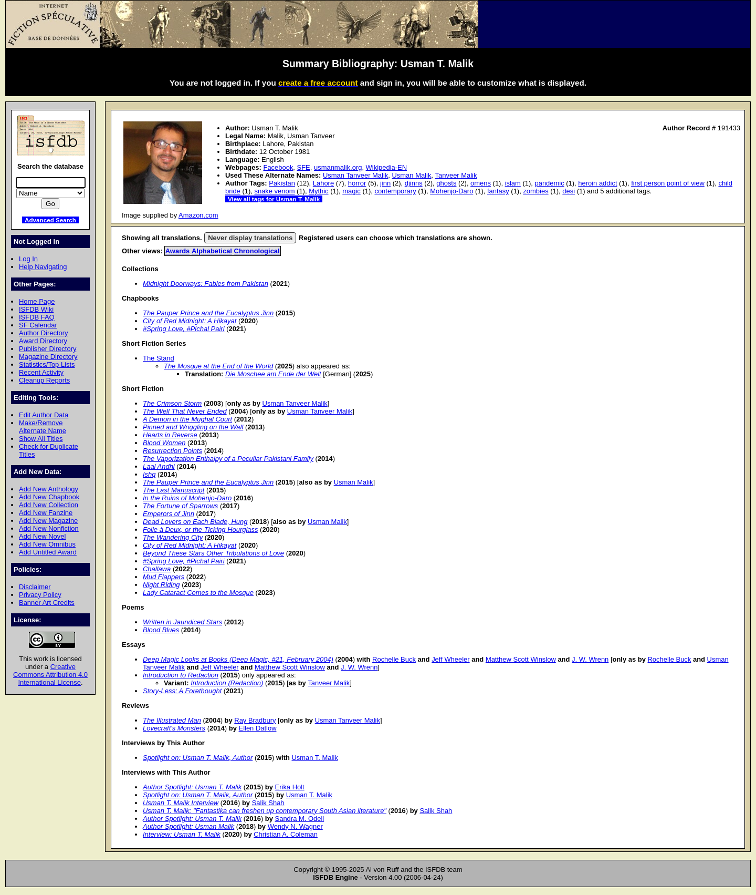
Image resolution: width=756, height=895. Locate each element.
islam (513, 183)
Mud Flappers (163, 577)
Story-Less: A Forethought (182, 691)
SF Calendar (38, 325)
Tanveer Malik (456, 175)
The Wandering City (173, 537)
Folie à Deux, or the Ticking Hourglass (200, 529)
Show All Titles (41, 439)
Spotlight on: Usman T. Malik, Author (198, 758)
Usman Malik (412, 175)
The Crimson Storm (172, 403)
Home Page (37, 301)
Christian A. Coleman (286, 834)
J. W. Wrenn (590, 659)
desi (568, 191)
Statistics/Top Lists (47, 364)
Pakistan (282, 183)
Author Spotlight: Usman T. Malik (192, 787)
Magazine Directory (48, 357)
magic (351, 191)
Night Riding (161, 585)
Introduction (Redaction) (227, 683)
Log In (28, 259)
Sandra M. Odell (299, 818)
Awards (177, 251)
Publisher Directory (47, 349)
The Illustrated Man (172, 720)
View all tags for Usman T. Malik (274, 199)
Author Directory (43, 333)
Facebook (278, 167)
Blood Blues (161, 630)
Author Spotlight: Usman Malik (188, 826)
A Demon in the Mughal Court (187, 419)
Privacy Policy (40, 595)
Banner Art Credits (47, 602)
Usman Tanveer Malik (355, 175)
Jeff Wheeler (450, 659)
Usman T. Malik (314, 758)
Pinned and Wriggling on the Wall (193, 427)
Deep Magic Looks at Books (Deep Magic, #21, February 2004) (238, 659)
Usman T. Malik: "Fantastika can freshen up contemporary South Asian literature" (264, 811)
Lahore (323, 183)
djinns (414, 183)
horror (357, 183)
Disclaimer (34, 587)
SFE (303, 167)
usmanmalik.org (338, 167)
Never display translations (250, 238)
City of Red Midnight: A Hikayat (189, 321)
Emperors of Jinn (168, 514)
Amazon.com (198, 215)
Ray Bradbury (255, 720)
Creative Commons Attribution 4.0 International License (50, 674)
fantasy (498, 191)
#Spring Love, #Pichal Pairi (184, 329)
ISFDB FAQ (37, 317)
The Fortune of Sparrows (180, 506)
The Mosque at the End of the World (218, 366)
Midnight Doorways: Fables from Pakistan (205, 283)
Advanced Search (50, 220)
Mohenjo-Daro (451, 191)
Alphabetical (212, 251)
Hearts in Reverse (170, 435)
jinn (385, 183)
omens (480, 183)
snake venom (274, 191)
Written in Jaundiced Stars (182, 622)
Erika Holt (289, 787)
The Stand (158, 358)
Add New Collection (48, 505)
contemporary (395, 191)
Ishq (149, 474)
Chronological (257, 251)
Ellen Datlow (258, 728)
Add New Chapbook (49, 497)
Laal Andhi (159, 466)
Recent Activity (41, 372)
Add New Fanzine (45, 513)
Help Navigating (43, 267)
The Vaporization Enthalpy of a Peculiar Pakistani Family (228, 458)
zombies (535, 191)
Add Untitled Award (48, 552)
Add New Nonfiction (49, 528)
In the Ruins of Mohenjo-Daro (187, 498)
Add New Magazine (48, 520)
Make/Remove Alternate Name (42, 427)
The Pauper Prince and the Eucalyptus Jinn (208, 313)
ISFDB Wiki (36, 309)
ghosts (446, 183)
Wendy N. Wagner (295, 826)
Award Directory (43, 341)
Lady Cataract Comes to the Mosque (198, 592)
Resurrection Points (172, 451)
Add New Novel (42, 536)
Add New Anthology (48, 489)
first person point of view (668, 183)
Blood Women (164, 443)
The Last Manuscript (173, 490)
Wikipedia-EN (386, 167)
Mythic (318, 191)
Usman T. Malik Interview (180, 803)
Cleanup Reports (44, 380)
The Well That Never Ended (185, 411)
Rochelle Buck (394, 659)
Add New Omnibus (47, 544)
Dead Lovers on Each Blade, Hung (195, 522)
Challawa (157, 569)
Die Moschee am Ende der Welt (273, 374)
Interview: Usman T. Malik (181, 834)
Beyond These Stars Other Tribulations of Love (213, 553)
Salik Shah (268, 803)
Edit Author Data (43, 415)
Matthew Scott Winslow (521, 659)
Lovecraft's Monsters (174, 728)
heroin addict (597, 183)
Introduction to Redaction (180, 675)
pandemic (549, 183)
